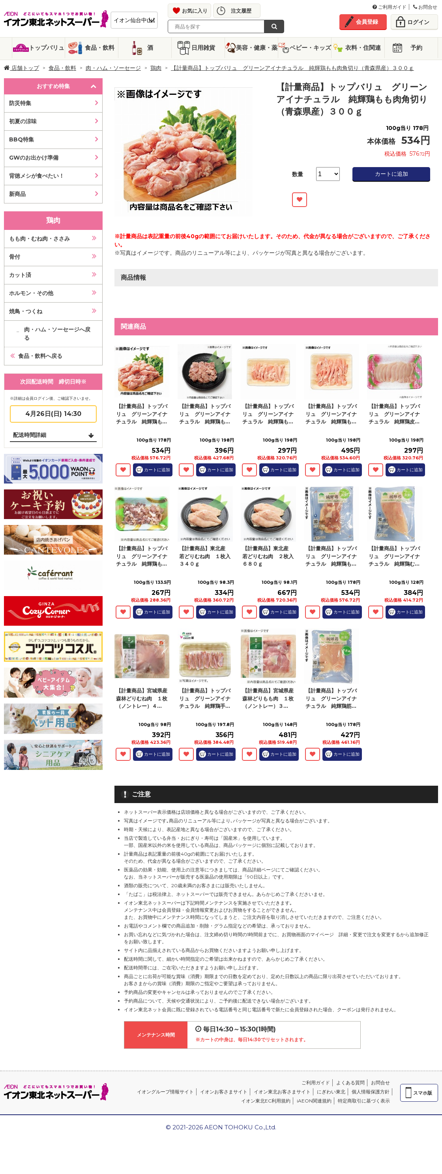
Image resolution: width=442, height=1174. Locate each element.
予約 (416, 47)
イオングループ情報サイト (165, 1092)
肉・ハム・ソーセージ (113, 67)
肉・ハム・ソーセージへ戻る (57, 333)
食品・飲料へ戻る (40, 355)
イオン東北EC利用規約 (265, 1101)
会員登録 (367, 21)
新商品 (17, 194)
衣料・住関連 (363, 47)
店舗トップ (21, 67)
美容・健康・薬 (256, 47)
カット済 (20, 274)
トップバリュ (46, 47)
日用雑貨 (203, 47)
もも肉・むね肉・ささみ (39, 238)
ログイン (418, 22)
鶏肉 (155, 67)
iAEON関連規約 (314, 1101)
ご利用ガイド (389, 7)
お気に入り (195, 11)
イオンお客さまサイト (223, 1092)
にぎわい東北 (331, 1092)
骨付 (14, 256)
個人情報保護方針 (371, 1092)
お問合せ (425, 7)
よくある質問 (350, 1083)
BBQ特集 (21, 139)
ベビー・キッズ (310, 47)
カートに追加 (391, 173)
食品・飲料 (99, 47)
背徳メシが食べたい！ (36, 175)
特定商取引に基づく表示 (364, 1101)
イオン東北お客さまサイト (282, 1092)
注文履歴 (241, 11)
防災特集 (20, 103)
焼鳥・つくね (25, 311)
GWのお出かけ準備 (33, 157)
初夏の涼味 (23, 121)
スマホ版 (422, 1093)
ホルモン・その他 (31, 293)
